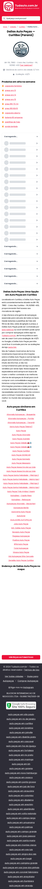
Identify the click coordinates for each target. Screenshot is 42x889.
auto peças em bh (21, 764)
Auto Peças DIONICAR (21, 455)
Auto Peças (21, 430)
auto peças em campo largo (21, 818)
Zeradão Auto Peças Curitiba (21, 560)
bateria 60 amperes (14, 117)
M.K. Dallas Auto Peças (21, 528)
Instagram (28, 687)
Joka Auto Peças (21, 524)
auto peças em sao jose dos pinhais (21, 867)
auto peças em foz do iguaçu (21, 746)
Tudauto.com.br (26, 5)
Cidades (13, 27)
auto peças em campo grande (21, 831)
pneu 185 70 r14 (11, 104)
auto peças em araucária (21, 791)
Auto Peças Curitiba (21, 451)
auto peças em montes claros (21, 845)
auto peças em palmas (21, 827)
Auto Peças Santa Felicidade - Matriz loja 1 (21, 479)
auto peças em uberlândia (21, 809)
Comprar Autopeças (28, 680)
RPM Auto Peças (21, 544)
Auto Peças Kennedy (21, 459)
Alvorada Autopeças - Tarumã (21, 422)
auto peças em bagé (21, 858)
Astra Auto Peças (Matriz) (21, 426)
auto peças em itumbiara (21, 881)
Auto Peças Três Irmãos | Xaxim (21, 491)
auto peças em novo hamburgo (21, 773)
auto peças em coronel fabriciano (21, 872)
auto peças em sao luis (21, 849)
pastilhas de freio (12, 122)
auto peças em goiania (21, 768)
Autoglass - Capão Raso (21, 495)
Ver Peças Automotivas (21, 657)
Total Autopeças (21, 548)
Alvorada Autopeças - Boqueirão (21, 414)
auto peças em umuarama (21, 822)
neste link (12, 347)
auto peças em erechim (21, 804)
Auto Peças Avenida (21, 439)
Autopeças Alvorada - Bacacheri (21, 503)
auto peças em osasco (21, 777)
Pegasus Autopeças (21, 536)
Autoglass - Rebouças (21, 499)
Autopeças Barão (21, 507)
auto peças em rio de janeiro (21, 719)
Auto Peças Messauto (21, 463)
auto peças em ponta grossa (21, 782)
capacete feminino (13, 86)
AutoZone (21, 516)
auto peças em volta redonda (21, 813)
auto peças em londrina (21, 728)
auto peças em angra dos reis (21, 854)
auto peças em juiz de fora (21, 786)
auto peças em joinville (21, 732)
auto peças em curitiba (21, 723)
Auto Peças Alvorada (21, 434)
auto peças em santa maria (21, 840)
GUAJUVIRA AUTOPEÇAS (21, 520)
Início (5, 27)
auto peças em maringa (21, 759)
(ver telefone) (26, 65)
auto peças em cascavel (21, 741)
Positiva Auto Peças (21, 540)
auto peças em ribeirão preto (21, 737)
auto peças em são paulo (21, 714)
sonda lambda (11, 126)
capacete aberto (12, 113)
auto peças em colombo (21, 795)
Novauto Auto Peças (21, 532)
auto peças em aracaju (21, 885)
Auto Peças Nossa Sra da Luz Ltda (21, 467)
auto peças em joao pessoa (21, 836)
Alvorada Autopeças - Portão (21, 418)
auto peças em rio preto (21, 755)
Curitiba (22, 27)
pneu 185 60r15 (11, 108)
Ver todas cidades (14, 676)
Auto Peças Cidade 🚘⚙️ (21, 443)
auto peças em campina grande (21, 863)
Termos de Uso (31, 669)
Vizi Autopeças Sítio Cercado (21, 556)
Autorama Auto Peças (21, 511)
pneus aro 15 (10, 99)
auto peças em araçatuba (21, 876)
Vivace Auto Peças (21, 552)
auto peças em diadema (21, 800)
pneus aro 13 (10, 90)
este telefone (8, 329)
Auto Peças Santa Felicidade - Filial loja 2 (21, 475)
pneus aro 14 (10, 95)
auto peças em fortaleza (21, 750)
